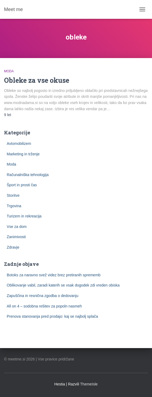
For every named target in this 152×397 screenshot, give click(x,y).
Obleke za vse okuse (36, 80)
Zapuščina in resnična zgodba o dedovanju (42, 296)
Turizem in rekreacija (24, 216)
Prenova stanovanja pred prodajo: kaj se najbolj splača (52, 316)
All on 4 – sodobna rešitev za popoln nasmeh (44, 306)
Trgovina (14, 206)
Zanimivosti (16, 237)
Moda (9, 71)
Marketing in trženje (23, 154)
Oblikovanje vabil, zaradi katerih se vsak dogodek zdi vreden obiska (63, 285)
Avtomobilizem (19, 143)
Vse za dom (17, 226)
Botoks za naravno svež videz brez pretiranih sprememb (54, 275)
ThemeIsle (89, 384)
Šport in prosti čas (22, 185)
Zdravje (13, 247)
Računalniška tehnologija (28, 175)
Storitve (13, 195)
